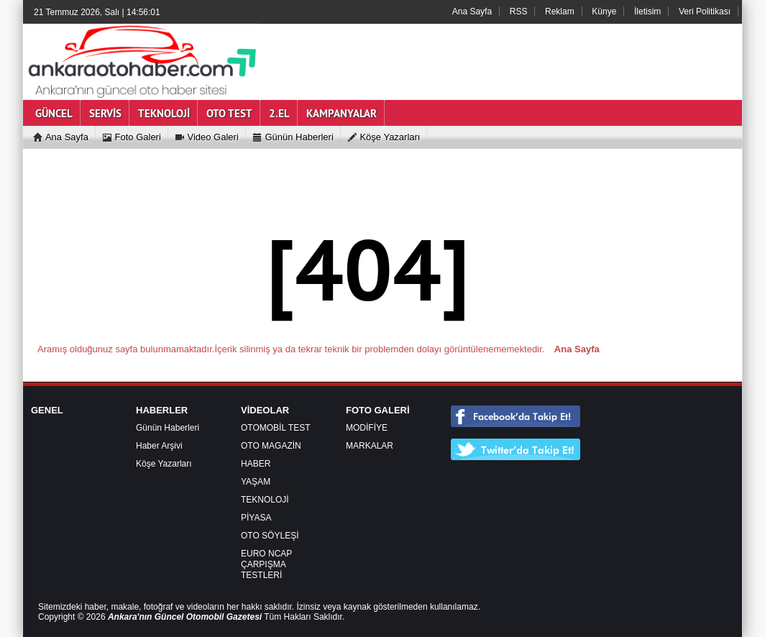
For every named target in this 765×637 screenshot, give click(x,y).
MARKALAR (369, 446)
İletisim (647, 11)
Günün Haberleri (167, 428)
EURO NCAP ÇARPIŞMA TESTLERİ (266, 564)
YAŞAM (255, 482)
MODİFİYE (367, 428)
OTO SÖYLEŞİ (269, 536)
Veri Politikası (704, 11)
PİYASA (256, 518)
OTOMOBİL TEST (275, 428)
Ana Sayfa (472, 11)
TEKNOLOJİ (265, 500)
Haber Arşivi (159, 446)
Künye (604, 11)
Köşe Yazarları (164, 464)
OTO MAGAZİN (271, 446)
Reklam (559, 11)
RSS (519, 11)
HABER (255, 464)
